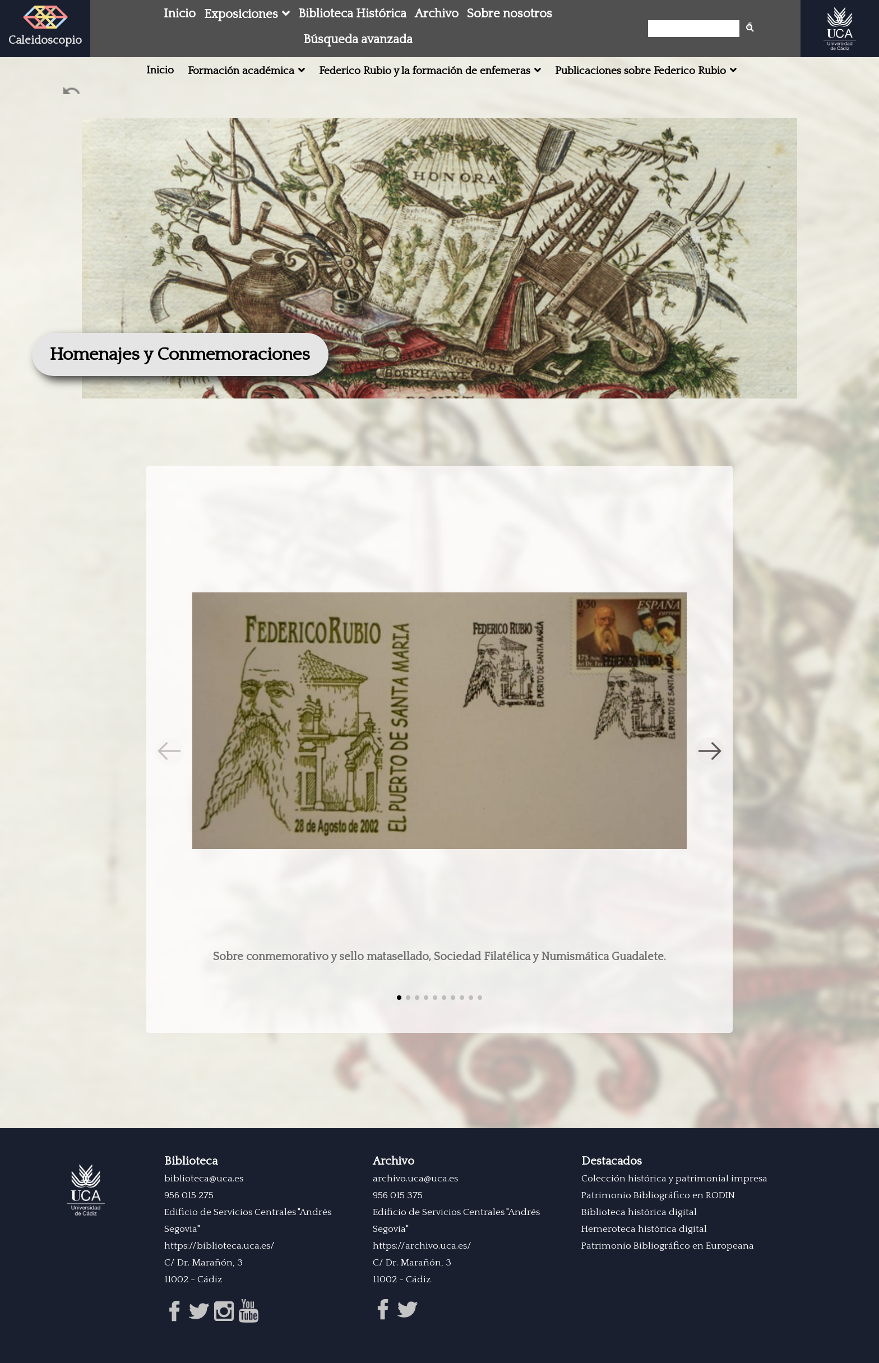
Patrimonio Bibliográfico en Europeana (667, 1245)
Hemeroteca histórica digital (644, 1229)
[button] (710, 751)
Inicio (180, 14)
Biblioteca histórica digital (639, 1212)
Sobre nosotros (509, 14)
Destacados (611, 1161)
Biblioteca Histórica (352, 14)
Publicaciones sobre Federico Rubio (640, 71)
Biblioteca (191, 1161)
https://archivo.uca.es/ (422, 1245)
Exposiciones (241, 14)
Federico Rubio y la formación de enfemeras (424, 71)
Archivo (437, 14)
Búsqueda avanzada (358, 40)
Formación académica (241, 71)
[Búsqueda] (697, 28)
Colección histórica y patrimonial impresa (674, 1178)
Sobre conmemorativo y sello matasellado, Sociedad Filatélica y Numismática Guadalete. (439, 957)
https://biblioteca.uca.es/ (219, 1245)
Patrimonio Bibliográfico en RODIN (658, 1195)
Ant (72, 93)
